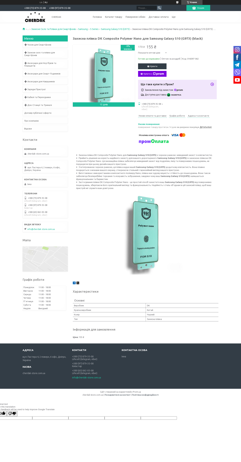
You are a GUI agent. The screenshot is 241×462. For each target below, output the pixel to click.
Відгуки (28, 128)
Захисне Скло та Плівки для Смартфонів (53, 29)
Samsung (83, 29)
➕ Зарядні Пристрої (35, 89)
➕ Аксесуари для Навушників (39, 81)
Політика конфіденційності (145, 395)
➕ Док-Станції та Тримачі (38, 105)
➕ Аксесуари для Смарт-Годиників (42, 73)
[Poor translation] (12, 413)
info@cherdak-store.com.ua (41, 229)
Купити (153, 66)
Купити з (154, 73)
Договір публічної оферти (37, 113)
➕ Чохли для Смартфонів (37, 44)
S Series (94, 29)
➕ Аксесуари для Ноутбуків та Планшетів (40, 64)
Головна (97, 17)
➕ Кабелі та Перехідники (37, 97)
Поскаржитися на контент (118, 395)
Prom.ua (137, 392)
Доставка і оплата (159, 17)
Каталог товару (113, 17)
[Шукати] (159, 8)
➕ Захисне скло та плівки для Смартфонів (39, 53)
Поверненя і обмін (135, 17)
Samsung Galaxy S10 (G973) (115, 29)
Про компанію (31, 121)
